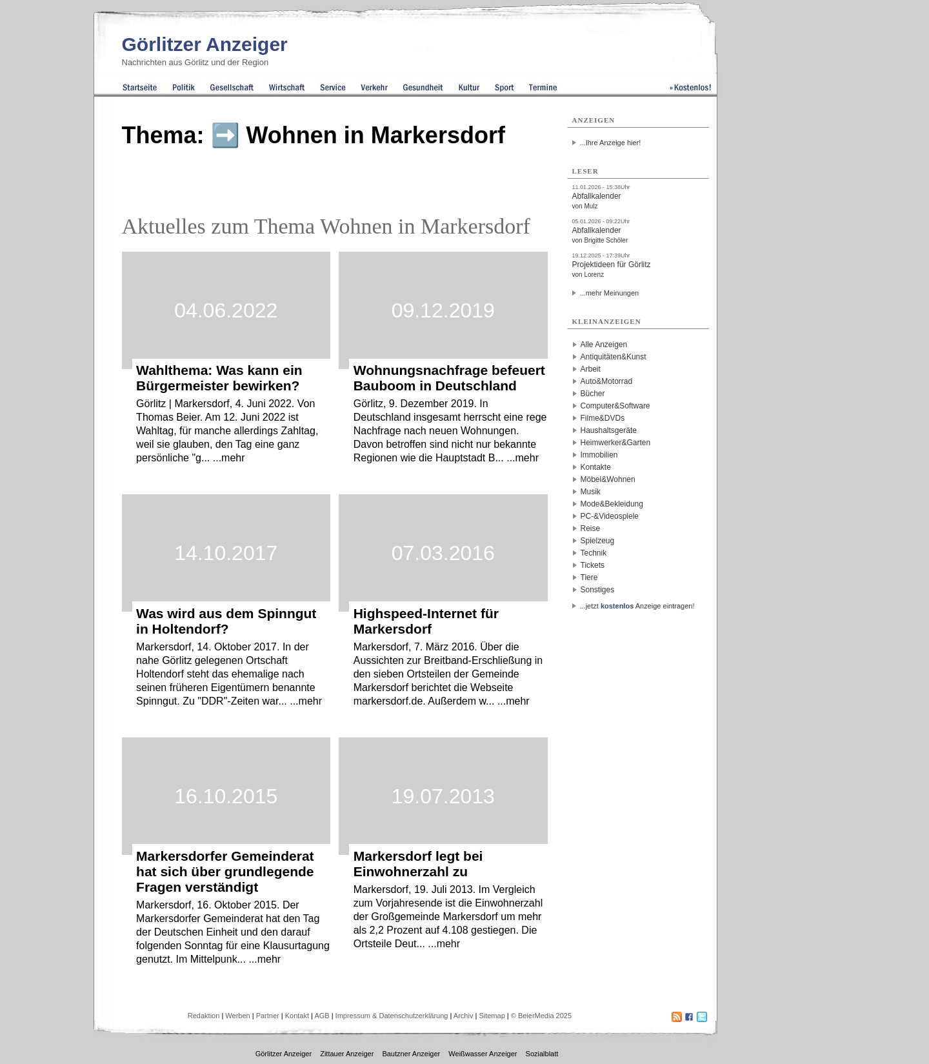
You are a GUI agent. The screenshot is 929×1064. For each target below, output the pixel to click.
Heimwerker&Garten (616, 442)
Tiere (589, 577)
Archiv (464, 1015)
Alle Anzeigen (604, 344)
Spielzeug (598, 540)
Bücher (593, 393)
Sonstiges (598, 590)
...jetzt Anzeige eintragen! (637, 606)
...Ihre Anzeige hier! (610, 142)
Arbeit (591, 369)
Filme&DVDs (603, 418)
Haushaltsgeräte (609, 430)
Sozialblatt (542, 1054)
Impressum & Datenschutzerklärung (391, 1015)
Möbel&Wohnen (608, 479)
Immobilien (599, 455)
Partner (267, 1015)
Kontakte (596, 467)
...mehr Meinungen (609, 293)
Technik (594, 553)
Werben (237, 1015)
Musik (591, 491)
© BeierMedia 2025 (541, 1015)
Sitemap (491, 1015)
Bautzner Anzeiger (411, 1054)
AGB (321, 1015)
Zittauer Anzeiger (347, 1054)
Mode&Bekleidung (612, 504)
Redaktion (204, 1015)
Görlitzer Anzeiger (205, 44)
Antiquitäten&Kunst (613, 357)
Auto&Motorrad (607, 381)
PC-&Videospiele (610, 516)
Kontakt (297, 1015)
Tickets (593, 565)
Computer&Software (615, 406)
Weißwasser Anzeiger (482, 1054)
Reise (591, 528)
